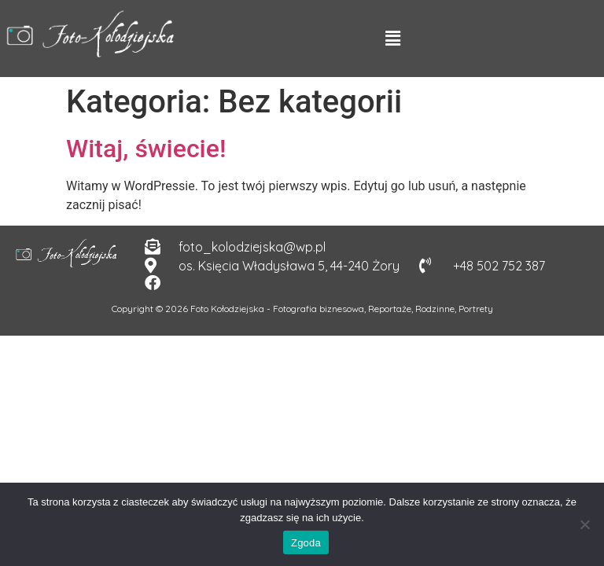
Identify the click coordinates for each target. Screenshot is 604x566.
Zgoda (306, 543)
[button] (392, 38)
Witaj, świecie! (146, 149)
